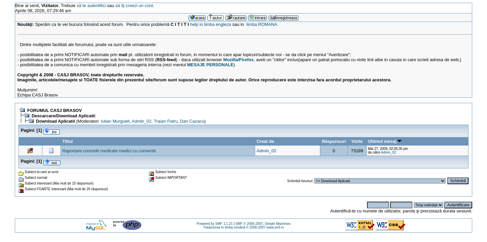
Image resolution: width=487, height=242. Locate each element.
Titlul (67, 141)
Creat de (265, 141)
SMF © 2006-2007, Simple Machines (262, 224)
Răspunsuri (334, 141)
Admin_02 (142, 121)
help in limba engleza (210, 24)
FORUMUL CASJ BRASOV (54, 110)
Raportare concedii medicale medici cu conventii (109, 150)
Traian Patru (166, 121)
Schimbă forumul (299, 181)
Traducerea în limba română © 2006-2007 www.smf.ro (243, 227)
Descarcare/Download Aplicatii (63, 115)
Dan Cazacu (192, 121)
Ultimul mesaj (385, 141)
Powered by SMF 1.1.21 (215, 224)
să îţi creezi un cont (134, 5)
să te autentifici (91, 5)
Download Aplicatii (56, 121)
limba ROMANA (261, 24)
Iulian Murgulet (115, 121)
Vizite (357, 141)
